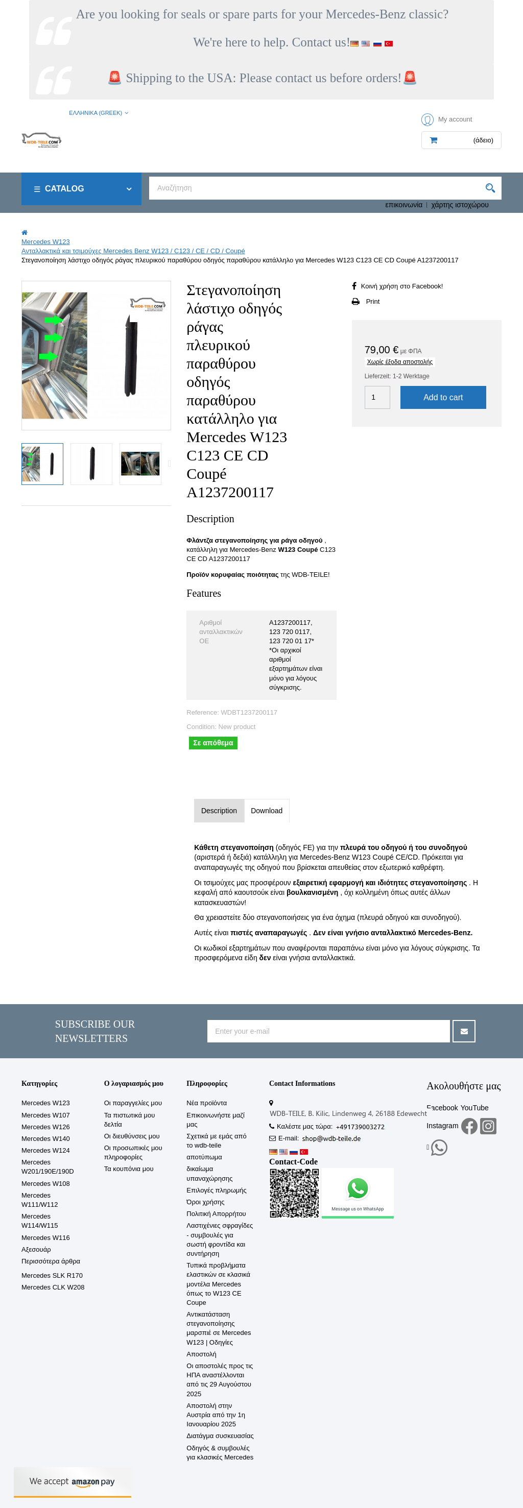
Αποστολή (201, 1354)
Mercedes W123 (45, 1103)
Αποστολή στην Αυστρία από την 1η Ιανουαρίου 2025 (215, 1415)
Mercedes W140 (45, 1138)
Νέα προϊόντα (206, 1103)
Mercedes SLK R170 (52, 1275)
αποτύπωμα (204, 1157)
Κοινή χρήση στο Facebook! (402, 286)
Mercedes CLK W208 (53, 1287)
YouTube (475, 1108)
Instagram (442, 1126)
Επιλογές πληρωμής (216, 1190)
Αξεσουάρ (36, 1249)
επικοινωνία (404, 205)
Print (373, 301)
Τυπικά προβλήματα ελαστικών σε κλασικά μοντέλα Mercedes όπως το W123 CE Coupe (218, 1283)
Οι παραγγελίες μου (133, 1103)
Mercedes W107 (45, 1115)
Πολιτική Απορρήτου (216, 1214)
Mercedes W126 (45, 1127)
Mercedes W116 (45, 1238)
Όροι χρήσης (205, 1202)
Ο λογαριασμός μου (133, 1083)
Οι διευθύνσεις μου (132, 1136)
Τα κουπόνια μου (129, 1169)
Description (219, 811)
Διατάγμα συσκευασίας (219, 1436)
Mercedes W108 (45, 1183)
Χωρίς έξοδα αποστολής (400, 362)
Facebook (442, 1108)
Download (266, 811)
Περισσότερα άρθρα (50, 1261)
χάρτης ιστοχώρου (460, 205)
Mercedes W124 (45, 1150)
